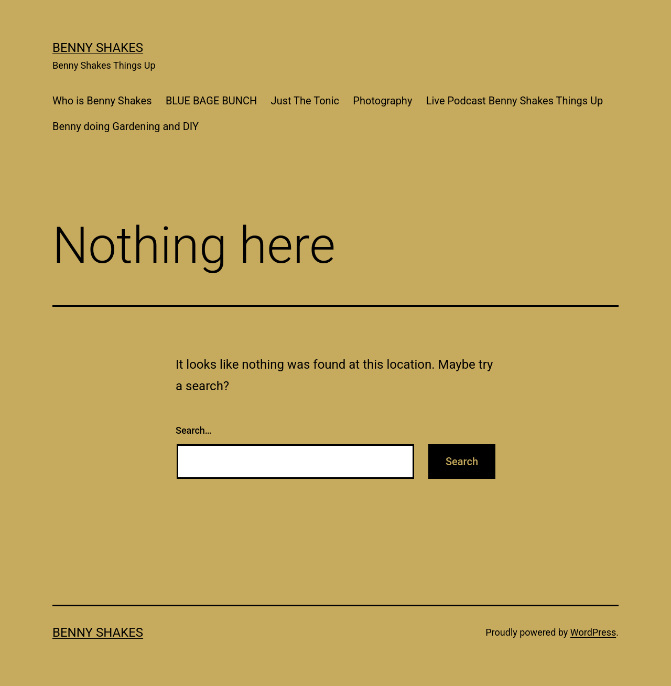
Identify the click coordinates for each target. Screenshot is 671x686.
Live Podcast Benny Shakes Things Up (514, 100)
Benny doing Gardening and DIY (125, 126)
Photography (382, 100)
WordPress (593, 632)
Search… (194, 430)
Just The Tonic (305, 100)
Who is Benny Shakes (102, 100)
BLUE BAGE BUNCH (211, 100)
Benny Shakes (97, 47)
